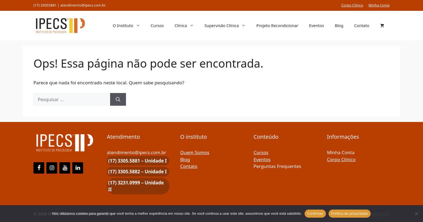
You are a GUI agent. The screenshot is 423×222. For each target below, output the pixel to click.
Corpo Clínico (352, 5)
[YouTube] (64, 168)
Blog (339, 25)
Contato (361, 25)
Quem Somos (194, 152)
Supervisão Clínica (227, 25)
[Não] (416, 213)
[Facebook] (38, 168)
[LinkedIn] (77, 168)
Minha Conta (379, 5)
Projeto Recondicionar (277, 25)
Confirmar (315, 213)
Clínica (187, 25)
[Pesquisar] (118, 99)
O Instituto (129, 25)
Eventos (316, 25)
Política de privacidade (349, 213)
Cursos (157, 25)
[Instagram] (51, 168)
